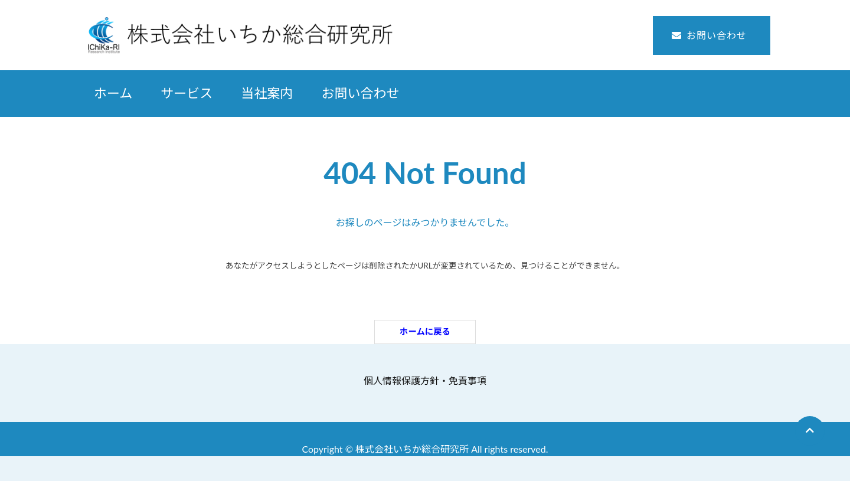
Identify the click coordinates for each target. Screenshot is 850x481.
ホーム (113, 93)
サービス (186, 93)
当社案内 (267, 93)
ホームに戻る (425, 331)
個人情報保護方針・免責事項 (425, 380)
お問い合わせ (716, 35)
